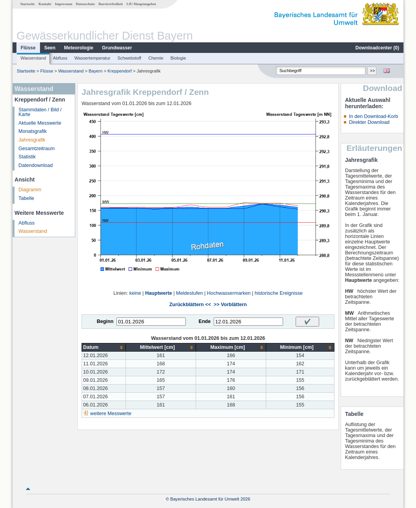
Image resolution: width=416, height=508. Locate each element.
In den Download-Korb (373, 116)
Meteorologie (78, 48)
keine (135, 293)
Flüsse (28, 48)
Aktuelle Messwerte (39, 123)
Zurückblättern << (190, 304)
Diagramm (29, 189)
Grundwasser (117, 48)
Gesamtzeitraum (36, 148)
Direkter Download (369, 122)
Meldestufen (189, 293)
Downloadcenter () (377, 48)
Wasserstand (33, 58)
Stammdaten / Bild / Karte (40, 112)
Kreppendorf (119, 71)
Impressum (63, 4)
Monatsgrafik (32, 131)
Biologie (178, 58)
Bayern (95, 71)
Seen (50, 48)
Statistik (27, 157)
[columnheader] (104, 347)
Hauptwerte (158, 293)
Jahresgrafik (31, 140)
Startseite (27, 4)
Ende (204, 321)
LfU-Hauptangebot (141, 4)
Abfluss (60, 58)
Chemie (155, 58)
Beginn (105, 321)
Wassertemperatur (92, 58)
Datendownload (35, 165)
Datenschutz (85, 4)
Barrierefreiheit (110, 4)
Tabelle (26, 198)
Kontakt (44, 4)
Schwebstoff (129, 58)
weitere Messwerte (110, 413)
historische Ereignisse (278, 293)
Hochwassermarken (229, 293)
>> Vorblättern (230, 304)
